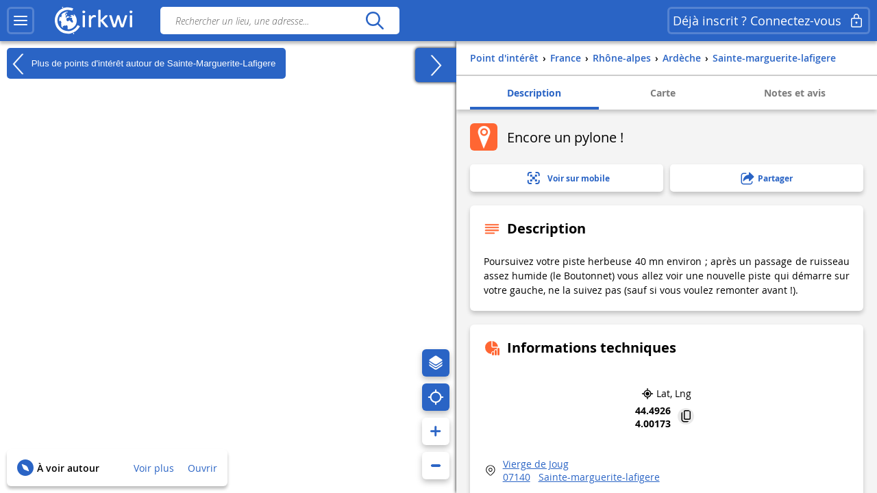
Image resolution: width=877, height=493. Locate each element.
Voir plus (154, 468)
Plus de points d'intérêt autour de (141, 64)
